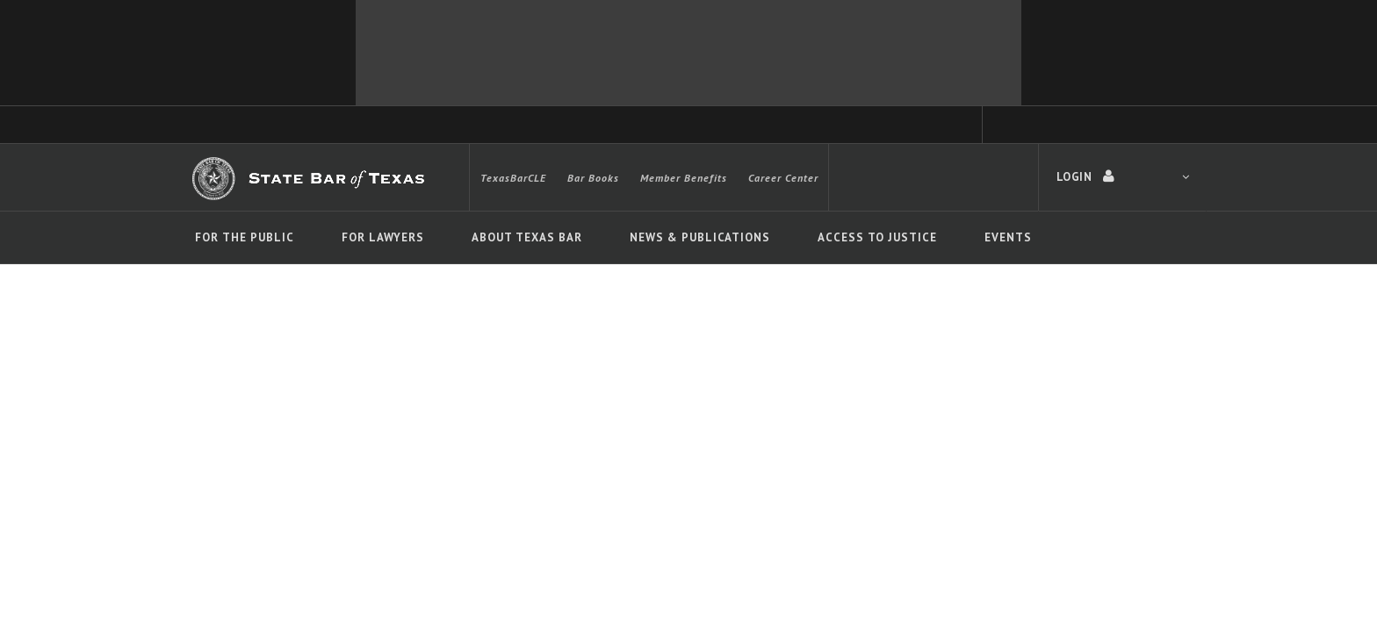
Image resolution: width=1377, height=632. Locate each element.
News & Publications (700, 237)
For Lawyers (383, 237)
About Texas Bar (527, 237)
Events (1008, 237)
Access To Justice (877, 237)
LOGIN (1122, 176)
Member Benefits (683, 177)
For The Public (244, 237)
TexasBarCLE (513, 177)
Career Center (783, 177)
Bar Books (593, 177)
